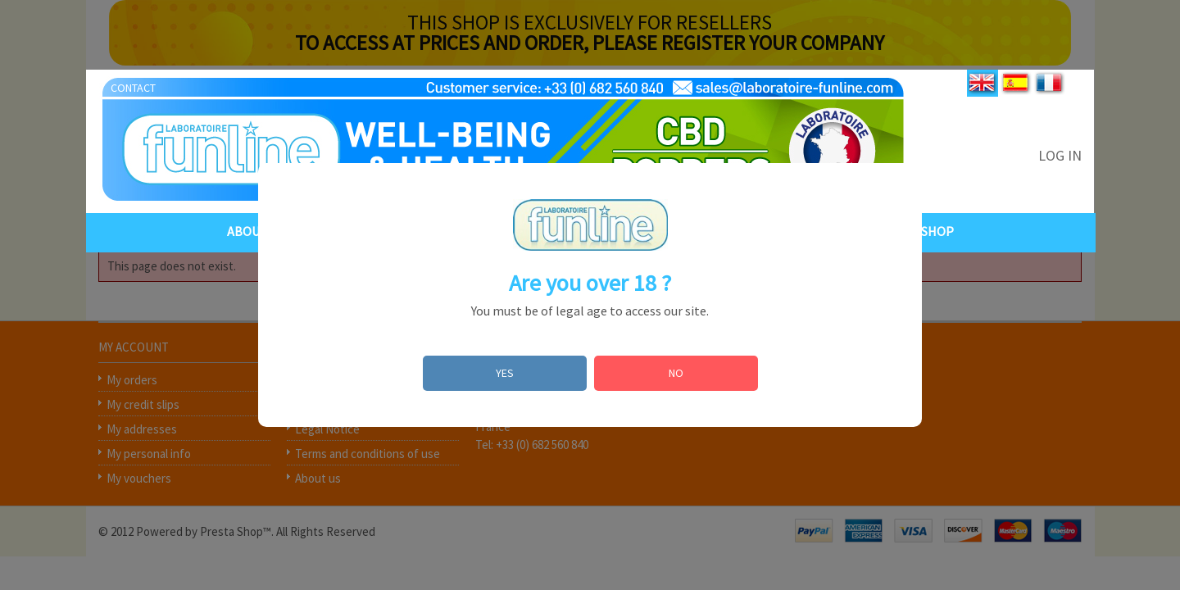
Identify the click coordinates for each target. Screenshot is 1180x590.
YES (505, 372)
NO (676, 372)
